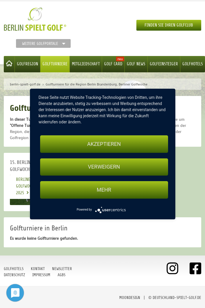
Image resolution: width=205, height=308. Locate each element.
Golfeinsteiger (164, 64)
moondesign (129, 297)
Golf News (136, 64)
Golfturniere (54, 64)
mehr (104, 190)
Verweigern (104, 167)
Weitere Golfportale (40, 43)
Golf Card (113, 64)
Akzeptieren (104, 144)
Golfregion (27, 64)
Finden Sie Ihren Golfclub (169, 25)
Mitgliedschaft (86, 64)
